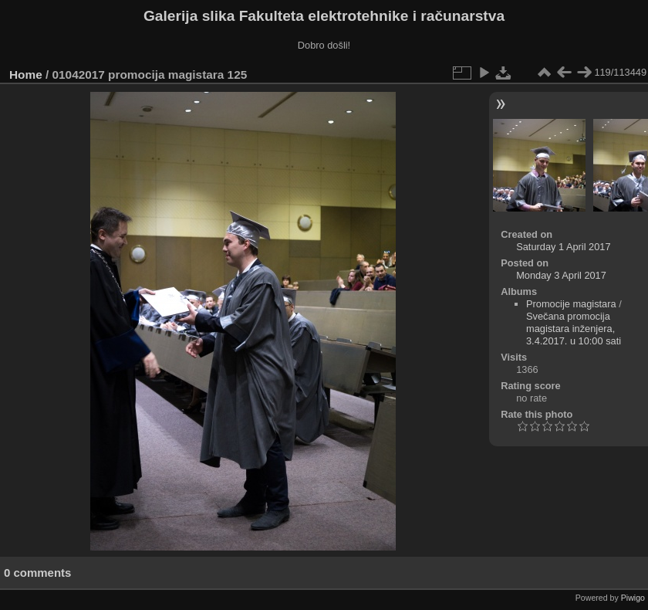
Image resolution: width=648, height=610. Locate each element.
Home (25, 74)
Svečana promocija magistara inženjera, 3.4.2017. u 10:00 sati (573, 328)
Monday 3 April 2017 (561, 275)
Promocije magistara (571, 304)
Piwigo (633, 597)
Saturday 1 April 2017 (563, 246)
